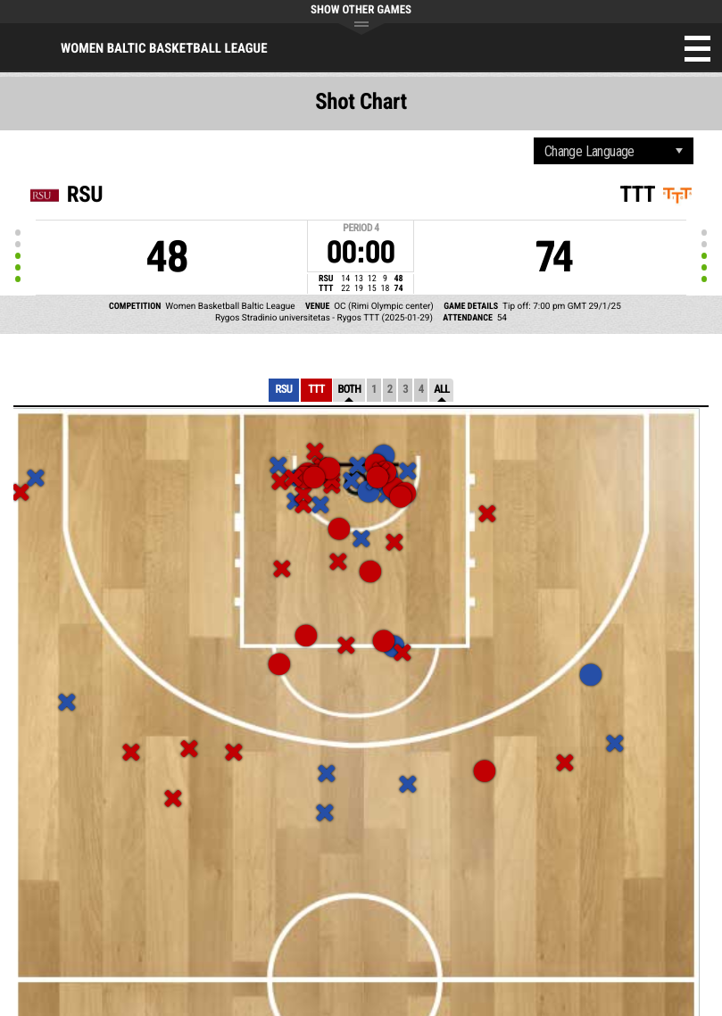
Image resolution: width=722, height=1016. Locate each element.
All (441, 389)
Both (349, 389)
